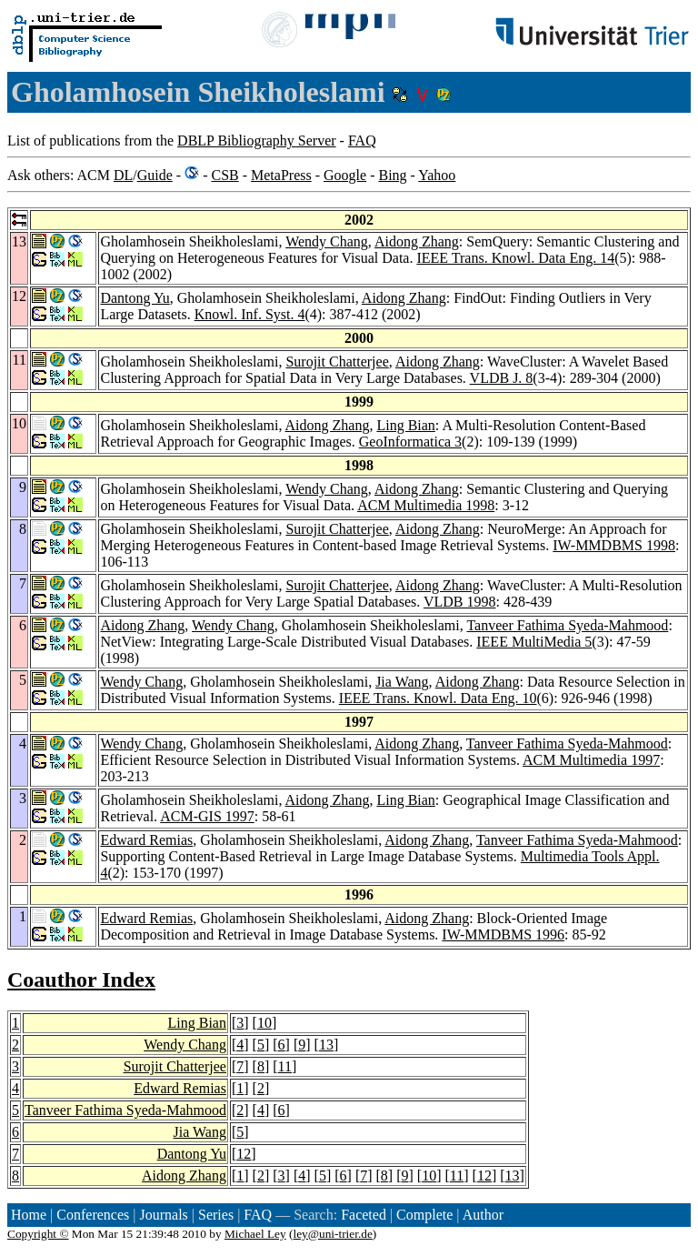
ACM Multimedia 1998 (425, 505)
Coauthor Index (81, 979)
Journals (163, 1214)
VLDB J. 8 (501, 378)
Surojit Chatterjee (336, 361)
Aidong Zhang (416, 241)
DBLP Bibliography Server (256, 140)
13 (326, 1044)
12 (243, 1153)
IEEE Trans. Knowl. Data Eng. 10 (438, 698)
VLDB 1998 (460, 601)
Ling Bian (405, 425)
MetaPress (281, 175)
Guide (155, 175)
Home (28, 1214)
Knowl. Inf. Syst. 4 (249, 314)
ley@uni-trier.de (332, 1234)
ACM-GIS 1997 (207, 816)
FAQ (362, 140)
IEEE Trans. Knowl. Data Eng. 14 (515, 258)
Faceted (363, 1214)
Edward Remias (146, 840)
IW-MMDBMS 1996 (503, 934)
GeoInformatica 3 (410, 441)
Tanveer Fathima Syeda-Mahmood (567, 625)
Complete (424, 1214)
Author (483, 1214)
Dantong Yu (134, 298)
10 (264, 1022)
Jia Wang (401, 681)
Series (216, 1214)
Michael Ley (255, 1234)
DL (123, 175)
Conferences (92, 1214)
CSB (224, 175)
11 (285, 1066)
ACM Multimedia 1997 (591, 760)
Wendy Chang (326, 241)
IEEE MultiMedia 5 (534, 641)
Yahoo (436, 175)
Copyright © (38, 1234)
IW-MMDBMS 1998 (614, 545)
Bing (392, 175)
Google (345, 175)
